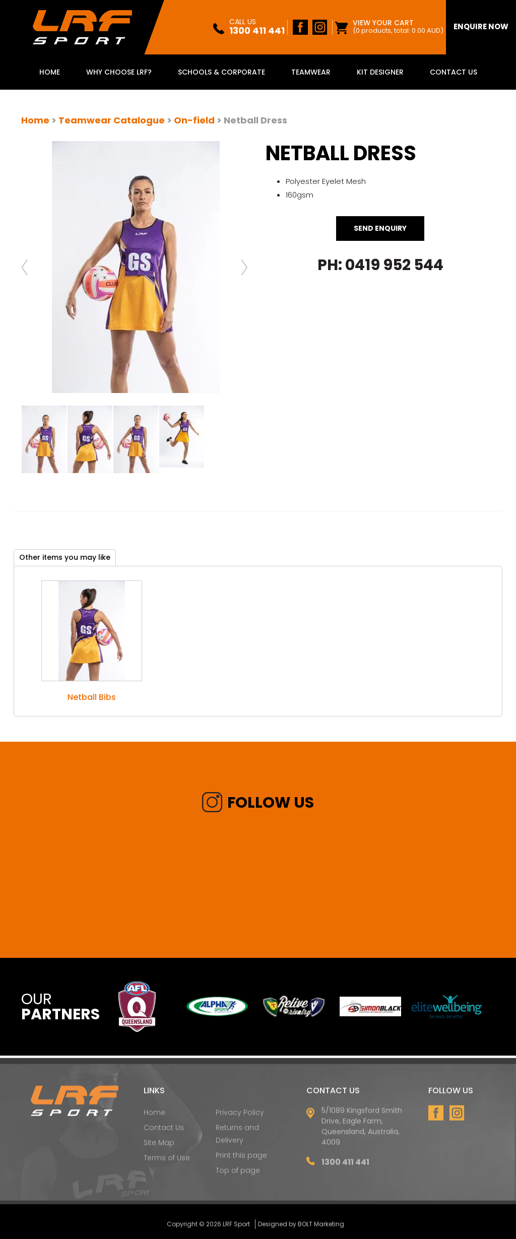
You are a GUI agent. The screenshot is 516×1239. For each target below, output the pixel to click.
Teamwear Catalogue (111, 120)
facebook (300, 27)
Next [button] (245, 267)
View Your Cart (398, 26)
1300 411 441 (257, 27)
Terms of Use (167, 1161)
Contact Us (453, 72)
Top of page (238, 1173)
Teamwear (311, 72)
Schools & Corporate (221, 72)
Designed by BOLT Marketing (301, 1226)
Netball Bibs (92, 697)
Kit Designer (380, 72)
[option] (135, 267)
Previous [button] (26, 267)
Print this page (241, 1158)
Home (49, 72)
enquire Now (481, 26)
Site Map (159, 1146)
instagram (319, 27)
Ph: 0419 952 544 (380, 265)
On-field (194, 120)
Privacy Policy (240, 1115)
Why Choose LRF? (119, 72)
